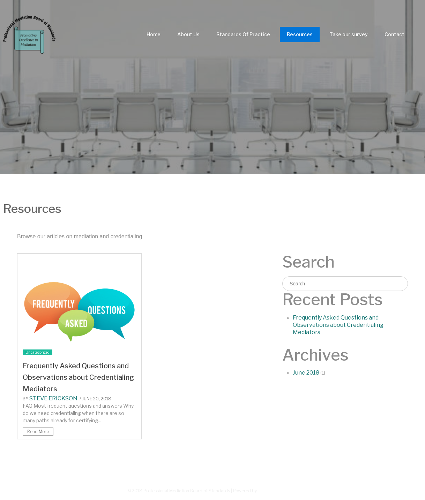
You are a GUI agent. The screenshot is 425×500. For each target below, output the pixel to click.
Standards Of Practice (243, 34)
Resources (300, 34)
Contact (394, 34)
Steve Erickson (53, 398)
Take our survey (348, 34)
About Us (188, 34)
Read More (38, 431)
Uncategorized (37, 352)
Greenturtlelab (278, 490)
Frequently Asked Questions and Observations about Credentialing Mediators (78, 377)
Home (154, 34)
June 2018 (306, 372)
